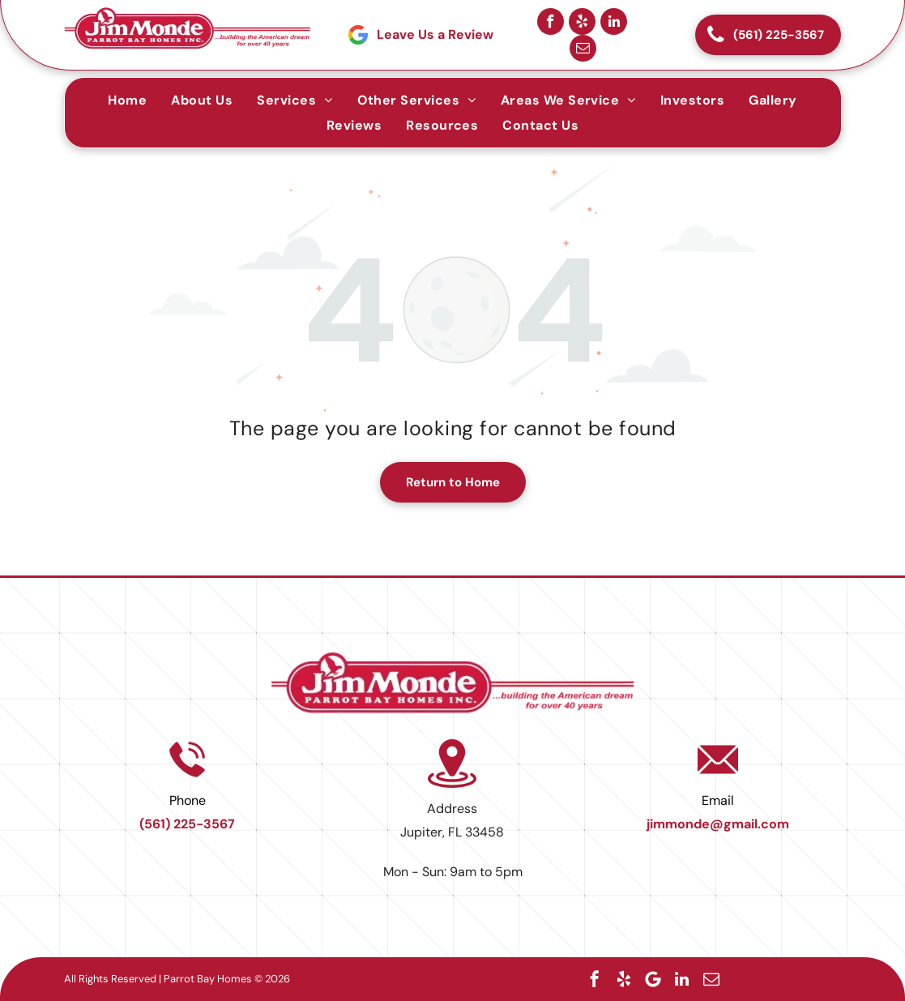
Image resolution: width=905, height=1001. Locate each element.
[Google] (653, 979)
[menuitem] (127, 100)
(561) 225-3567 (187, 823)
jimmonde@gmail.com (718, 823)
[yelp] (582, 21)
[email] (583, 48)
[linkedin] (613, 21)
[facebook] (550, 21)
